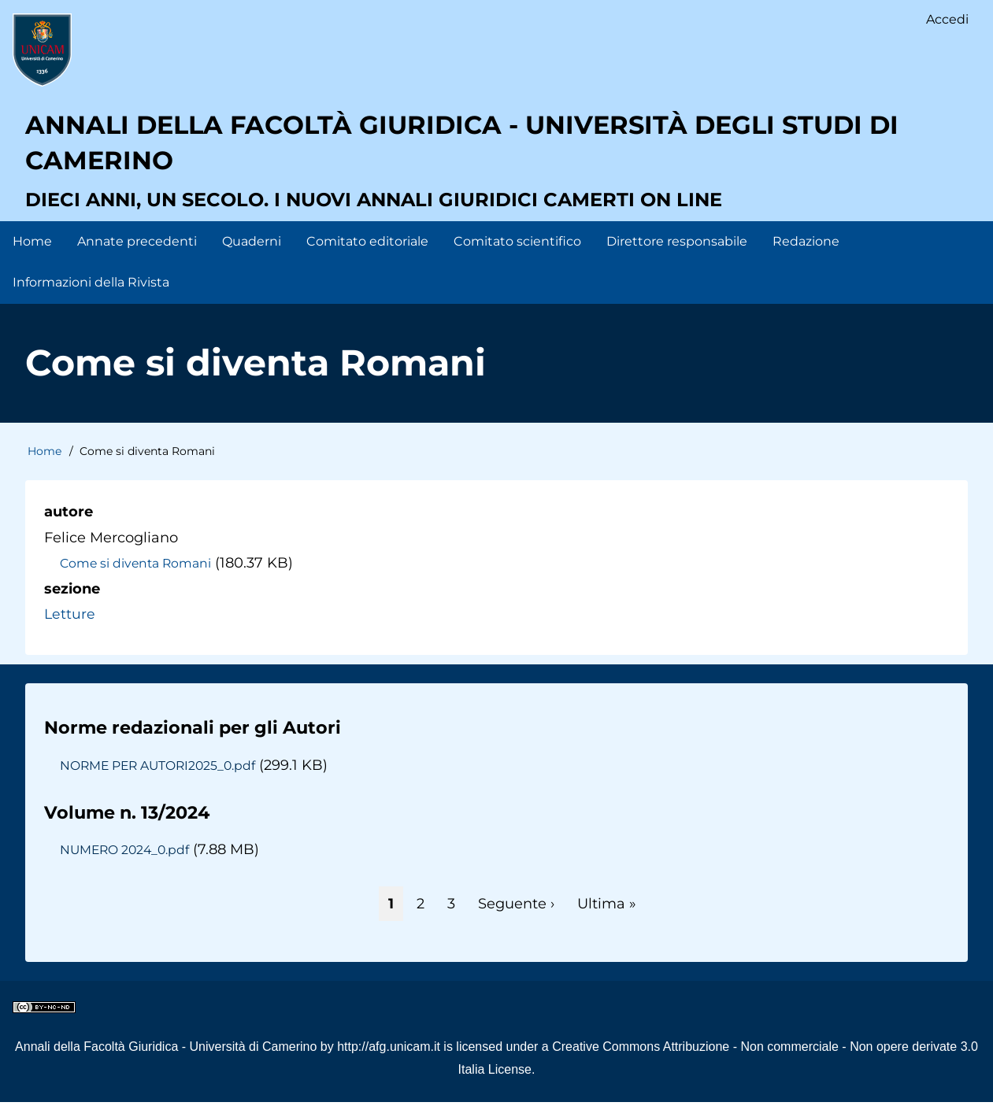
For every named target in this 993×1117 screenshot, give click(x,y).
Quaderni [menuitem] (251, 255)
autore (68, 526)
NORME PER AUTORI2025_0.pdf (162, 779)
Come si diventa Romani (138, 578)
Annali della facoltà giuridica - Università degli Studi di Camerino (495, 153)
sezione (72, 603)
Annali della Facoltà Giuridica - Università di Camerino (166, 1061)
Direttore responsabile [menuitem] (676, 255)
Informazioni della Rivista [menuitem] (91, 297)
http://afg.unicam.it (388, 1061)
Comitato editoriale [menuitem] (367, 255)
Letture (70, 628)
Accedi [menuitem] (946, 20)
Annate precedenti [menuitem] (137, 255)
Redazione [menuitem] (806, 255)
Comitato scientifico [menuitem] (517, 255)
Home (44, 466)
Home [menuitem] (32, 255)
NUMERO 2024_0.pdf (127, 864)
